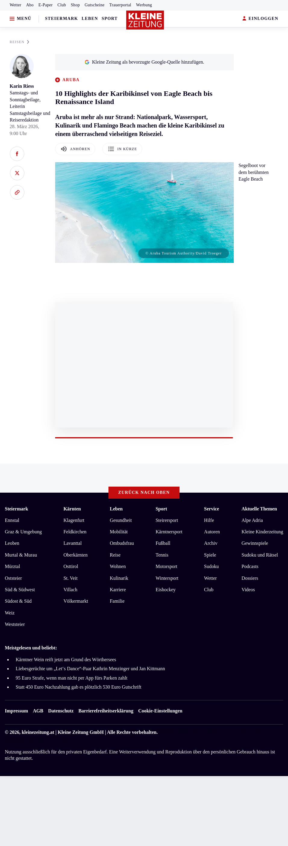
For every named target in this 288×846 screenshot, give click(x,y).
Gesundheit (121, 520)
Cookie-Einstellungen (160, 710)
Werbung (144, 5)
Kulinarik (119, 578)
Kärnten (72, 508)
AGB (38, 710)
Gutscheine (95, 5)
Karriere (118, 589)
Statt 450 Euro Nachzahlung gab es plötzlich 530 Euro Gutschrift (78, 687)
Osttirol (71, 566)
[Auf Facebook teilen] (17, 154)
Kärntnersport (168, 531)
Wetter (15, 5)
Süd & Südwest (20, 589)
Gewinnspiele (255, 543)
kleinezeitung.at (38, 732)
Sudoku (211, 566)
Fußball (162, 543)
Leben (90, 18)
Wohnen (118, 566)
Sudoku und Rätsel (260, 554)
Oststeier (13, 578)
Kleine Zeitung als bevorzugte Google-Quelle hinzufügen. (144, 62)
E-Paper (46, 5)
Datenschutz (61, 710)
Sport (110, 18)
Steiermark (61, 18)
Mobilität (119, 531)
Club (62, 5)
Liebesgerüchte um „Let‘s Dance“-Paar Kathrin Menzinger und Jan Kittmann (90, 668)
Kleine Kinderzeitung (262, 531)
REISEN (19, 42)
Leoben (12, 543)
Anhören (75, 149)
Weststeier (15, 624)
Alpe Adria (252, 520)
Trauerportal (120, 5)
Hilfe (209, 520)
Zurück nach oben (144, 492)
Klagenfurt (74, 520)
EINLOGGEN (260, 19)
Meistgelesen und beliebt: (31, 647)
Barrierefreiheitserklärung (105, 710)
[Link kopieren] (17, 192)
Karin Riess (22, 86)
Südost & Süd (18, 601)
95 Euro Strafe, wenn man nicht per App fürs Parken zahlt (71, 677)
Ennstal (12, 520)
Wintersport (166, 578)
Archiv (210, 543)
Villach (70, 589)
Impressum (16, 710)
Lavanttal (73, 543)
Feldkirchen (75, 531)
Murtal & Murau (21, 554)
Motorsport (166, 566)
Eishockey (165, 589)
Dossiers (250, 578)
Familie (117, 601)
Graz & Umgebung (23, 531)
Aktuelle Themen (259, 508)
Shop (75, 5)
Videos (248, 589)
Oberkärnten (76, 554)
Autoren (212, 531)
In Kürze (122, 149)
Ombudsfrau (122, 543)
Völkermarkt (76, 601)
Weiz (9, 612)
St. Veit (71, 578)
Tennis (161, 554)
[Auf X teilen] (17, 173)
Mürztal (12, 566)
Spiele (210, 554)
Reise (115, 554)
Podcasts (250, 566)
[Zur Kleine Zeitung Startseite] (145, 20)
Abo (30, 5)
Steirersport (166, 520)
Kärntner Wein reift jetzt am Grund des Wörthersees (66, 659)
